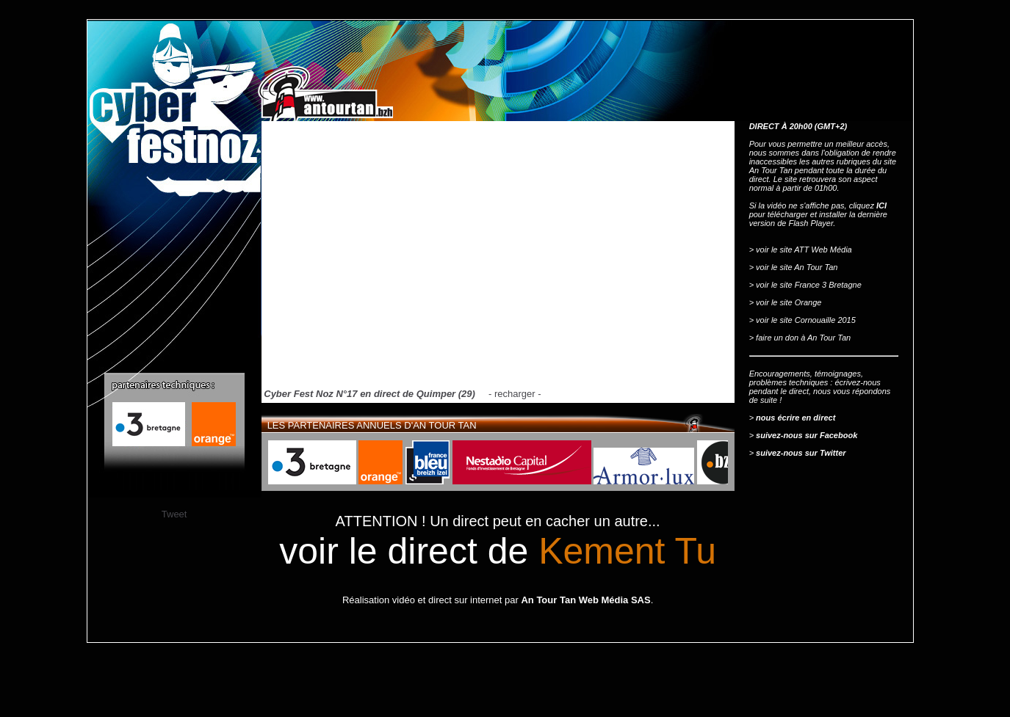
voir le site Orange (788, 302)
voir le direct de (497, 551)
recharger (514, 393)
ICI (881, 205)
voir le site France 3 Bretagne (809, 284)
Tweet (174, 514)
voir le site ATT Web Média (804, 249)
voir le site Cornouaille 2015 (806, 320)
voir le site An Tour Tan (796, 267)
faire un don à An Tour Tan (803, 337)
